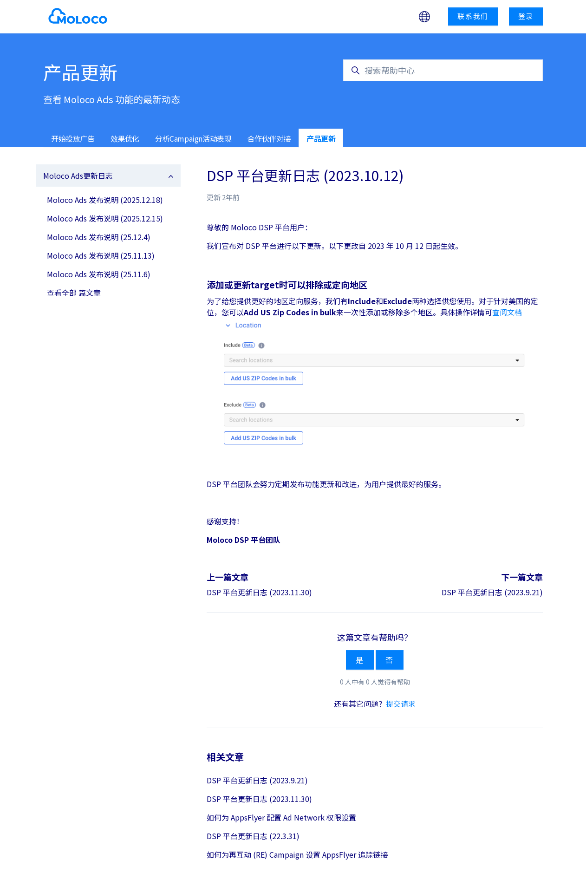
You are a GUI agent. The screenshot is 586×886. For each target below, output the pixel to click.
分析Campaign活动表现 (193, 138)
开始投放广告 (73, 138)
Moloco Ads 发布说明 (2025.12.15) (105, 218)
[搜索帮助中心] (443, 70)
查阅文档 (507, 312)
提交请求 (401, 703)
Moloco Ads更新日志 (78, 175)
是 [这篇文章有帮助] (360, 659)
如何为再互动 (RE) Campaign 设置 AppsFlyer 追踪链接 (297, 854)
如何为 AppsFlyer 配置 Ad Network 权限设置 (281, 817)
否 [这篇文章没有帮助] (389, 659)
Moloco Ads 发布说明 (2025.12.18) (105, 199)
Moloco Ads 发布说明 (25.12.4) (98, 236)
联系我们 (472, 16)
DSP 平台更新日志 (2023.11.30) (259, 592)
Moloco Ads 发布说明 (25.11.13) (101, 255)
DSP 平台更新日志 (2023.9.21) (492, 592)
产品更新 (320, 138)
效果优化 (125, 138)
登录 (526, 16)
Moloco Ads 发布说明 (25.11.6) (98, 274)
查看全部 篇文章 (74, 292)
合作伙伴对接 (269, 138)
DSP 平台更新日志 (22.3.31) (253, 835)
